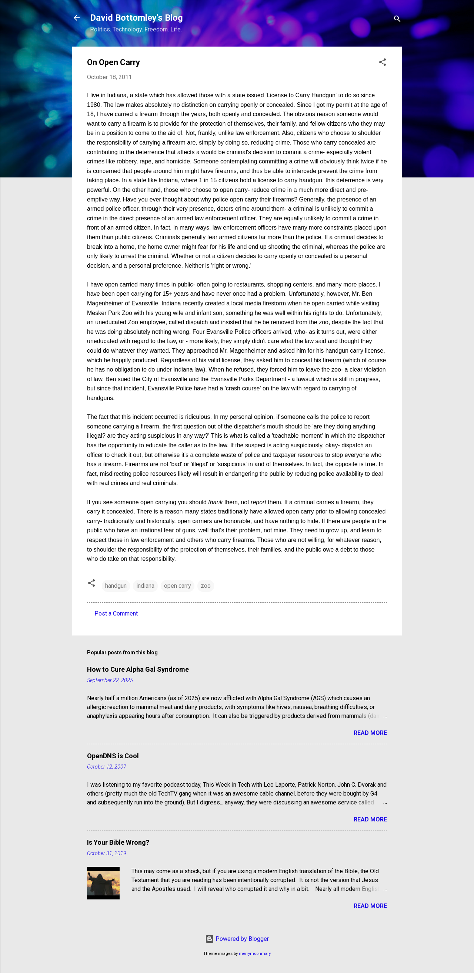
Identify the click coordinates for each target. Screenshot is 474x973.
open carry (177, 585)
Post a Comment (116, 613)
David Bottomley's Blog (136, 18)
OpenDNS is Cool (113, 756)
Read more (370, 732)
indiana (145, 585)
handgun (116, 585)
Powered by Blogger (237, 938)
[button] (382, 63)
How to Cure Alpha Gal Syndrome (138, 669)
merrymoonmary (255, 953)
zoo (206, 585)
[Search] (397, 20)
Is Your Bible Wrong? (118, 842)
